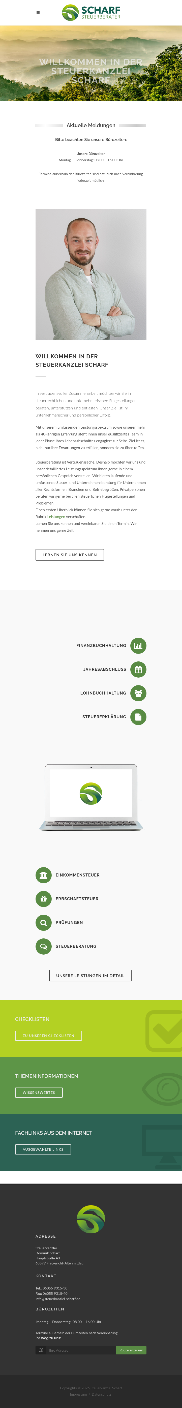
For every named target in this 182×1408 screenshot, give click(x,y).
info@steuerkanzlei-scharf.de (58, 1299)
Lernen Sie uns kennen (70, 554)
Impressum (78, 1394)
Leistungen (56, 516)
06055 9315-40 (52, 1293)
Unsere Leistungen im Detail (90, 975)
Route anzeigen (131, 1350)
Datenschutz (101, 1394)
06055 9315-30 (51, 1288)
